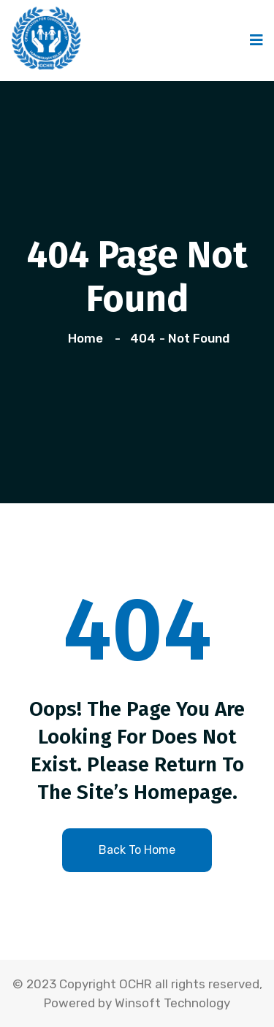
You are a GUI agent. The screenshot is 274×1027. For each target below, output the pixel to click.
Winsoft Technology (172, 1003)
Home (88, 338)
